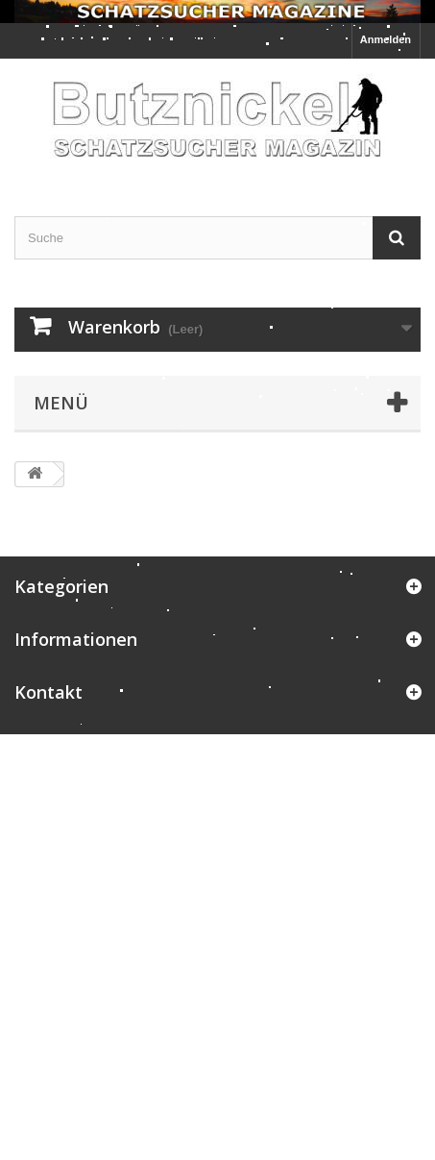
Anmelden (385, 39)
